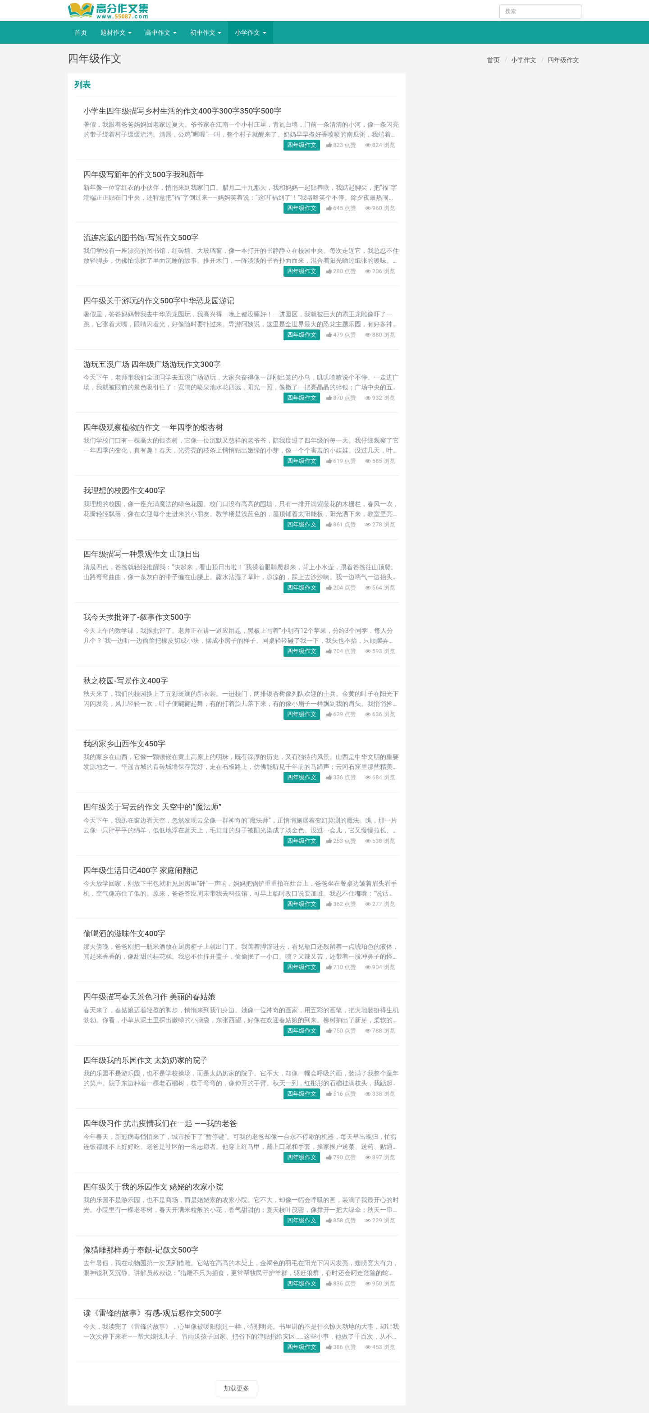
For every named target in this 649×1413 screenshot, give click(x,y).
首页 (80, 32)
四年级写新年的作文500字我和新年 (146, 174)
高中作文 (160, 32)
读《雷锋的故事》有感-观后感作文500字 (156, 1312)
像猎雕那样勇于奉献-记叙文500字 (144, 1249)
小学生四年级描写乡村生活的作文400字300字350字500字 (187, 110)
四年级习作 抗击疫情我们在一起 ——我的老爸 (164, 1123)
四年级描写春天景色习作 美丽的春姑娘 (153, 996)
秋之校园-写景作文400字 (128, 680)
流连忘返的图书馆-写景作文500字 (144, 237)
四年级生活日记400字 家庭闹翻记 (143, 870)
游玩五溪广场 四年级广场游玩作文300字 (156, 364)
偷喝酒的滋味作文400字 (126, 933)
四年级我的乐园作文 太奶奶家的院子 (149, 1060)
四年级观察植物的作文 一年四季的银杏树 (157, 427)
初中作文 (205, 32)
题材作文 (116, 32)
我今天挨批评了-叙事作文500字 (140, 617)
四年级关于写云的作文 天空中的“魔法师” (156, 806)
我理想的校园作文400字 (126, 490)
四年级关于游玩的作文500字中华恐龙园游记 (163, 300)
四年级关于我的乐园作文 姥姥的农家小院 (157, 1186)
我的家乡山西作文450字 (126, 743)
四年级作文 (563, 60)
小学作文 (250, 32)
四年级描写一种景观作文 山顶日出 (145, 553)
